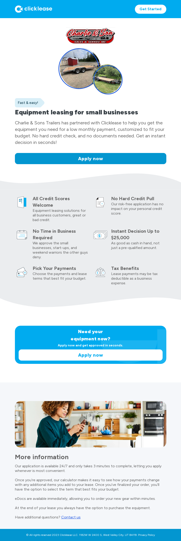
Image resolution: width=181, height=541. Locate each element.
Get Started (150, 9)
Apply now (90, 158)
